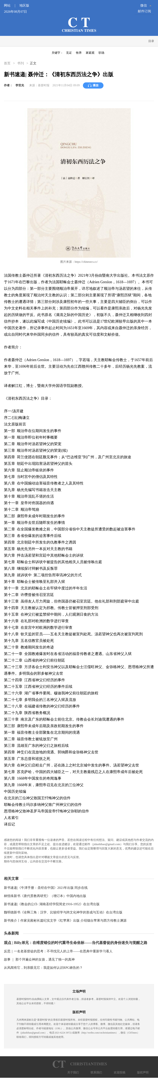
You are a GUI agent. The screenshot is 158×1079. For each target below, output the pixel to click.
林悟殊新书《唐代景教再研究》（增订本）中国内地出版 (45, 896)
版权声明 (143, 1072)
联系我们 (96, 1072)
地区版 (24, 5)
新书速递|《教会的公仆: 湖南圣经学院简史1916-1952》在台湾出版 (52, 904)
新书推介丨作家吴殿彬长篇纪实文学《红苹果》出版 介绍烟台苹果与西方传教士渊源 (65, 920)
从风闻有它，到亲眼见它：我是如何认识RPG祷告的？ (43, 967)
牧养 (79, 52)
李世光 (19, 85)
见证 (69, 52)
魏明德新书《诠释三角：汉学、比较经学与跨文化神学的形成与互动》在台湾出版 (63, 912)
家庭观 (90, 52)
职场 (101, 52)
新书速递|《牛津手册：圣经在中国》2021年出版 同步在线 (46, 887)
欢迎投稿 (119, 1072)
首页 (7, 63)
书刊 (20, 63)
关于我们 (73, 1072)
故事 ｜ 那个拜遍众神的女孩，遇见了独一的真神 (39, 959)
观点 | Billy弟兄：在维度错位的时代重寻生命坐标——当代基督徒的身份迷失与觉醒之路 (75, 943)
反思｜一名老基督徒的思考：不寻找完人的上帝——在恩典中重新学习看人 (58, 951)
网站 (11, 5)
